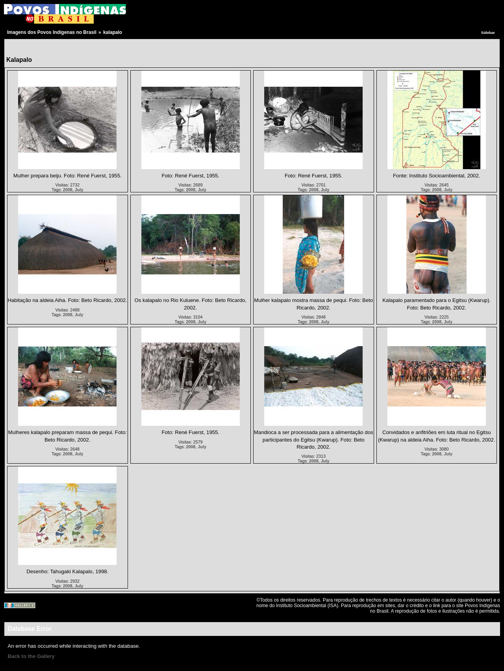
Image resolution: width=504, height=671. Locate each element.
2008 (67, 189)
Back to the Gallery (30, 656)
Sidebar (488, 32)
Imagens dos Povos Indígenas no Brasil (51, 32)
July (79, 189)
